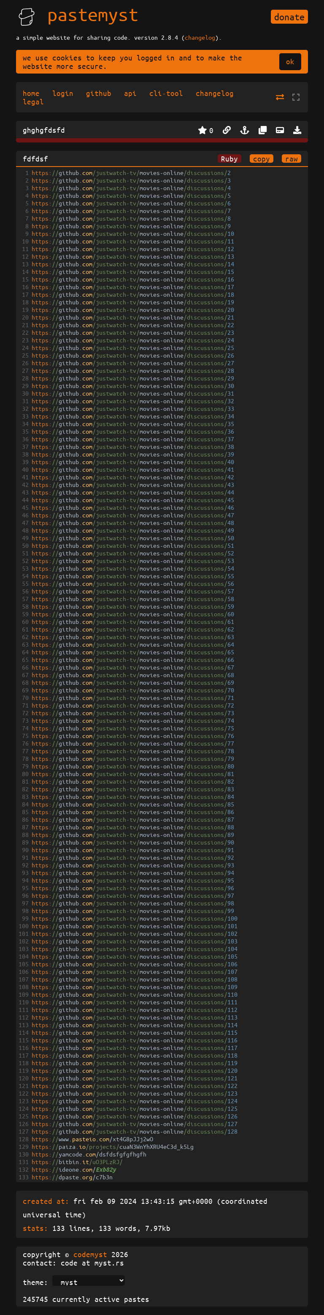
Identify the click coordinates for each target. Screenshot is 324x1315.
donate (289, 16)
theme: (35, 1282)
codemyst (90, 1254)
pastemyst (92, 14)
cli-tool (166, 93)
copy (261, 158)
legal (33, 101)
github (98, 93)
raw (291, 158)
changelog (200, 37)
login (62, 93)
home (31, 93)
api (130, 93)
